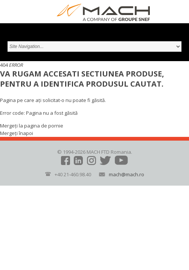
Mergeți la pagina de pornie (31, 125)
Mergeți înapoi (16, 133)
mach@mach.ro (126, 174)
